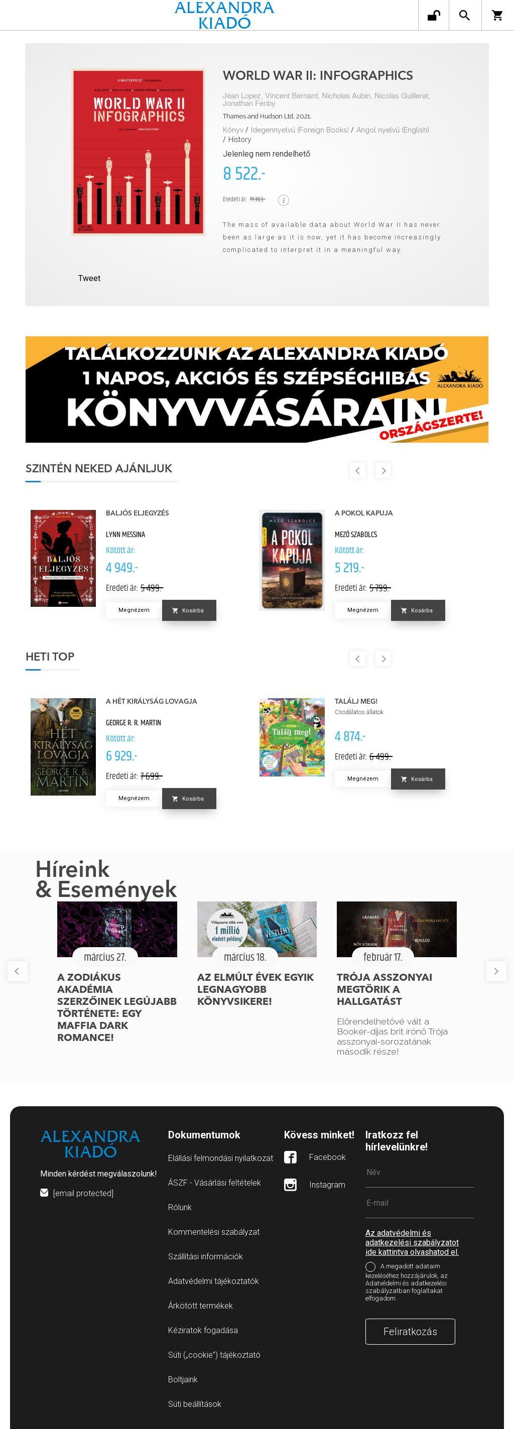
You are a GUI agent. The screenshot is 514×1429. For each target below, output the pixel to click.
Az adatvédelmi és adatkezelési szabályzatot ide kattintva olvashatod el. (412, 1242)
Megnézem (134, 610)
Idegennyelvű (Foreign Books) (300, 130)
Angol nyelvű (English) (392, 130)
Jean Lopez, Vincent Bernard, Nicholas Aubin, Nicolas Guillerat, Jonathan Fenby (326, 99)
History (239, 140)
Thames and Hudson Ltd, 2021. (267, 116)
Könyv (233, 130)
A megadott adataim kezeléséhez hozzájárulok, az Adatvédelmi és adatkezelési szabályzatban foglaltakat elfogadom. (406, 1282)
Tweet (89, 278)
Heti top (50, 657)
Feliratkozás (410, 1332)
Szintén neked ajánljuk (99, 469)
